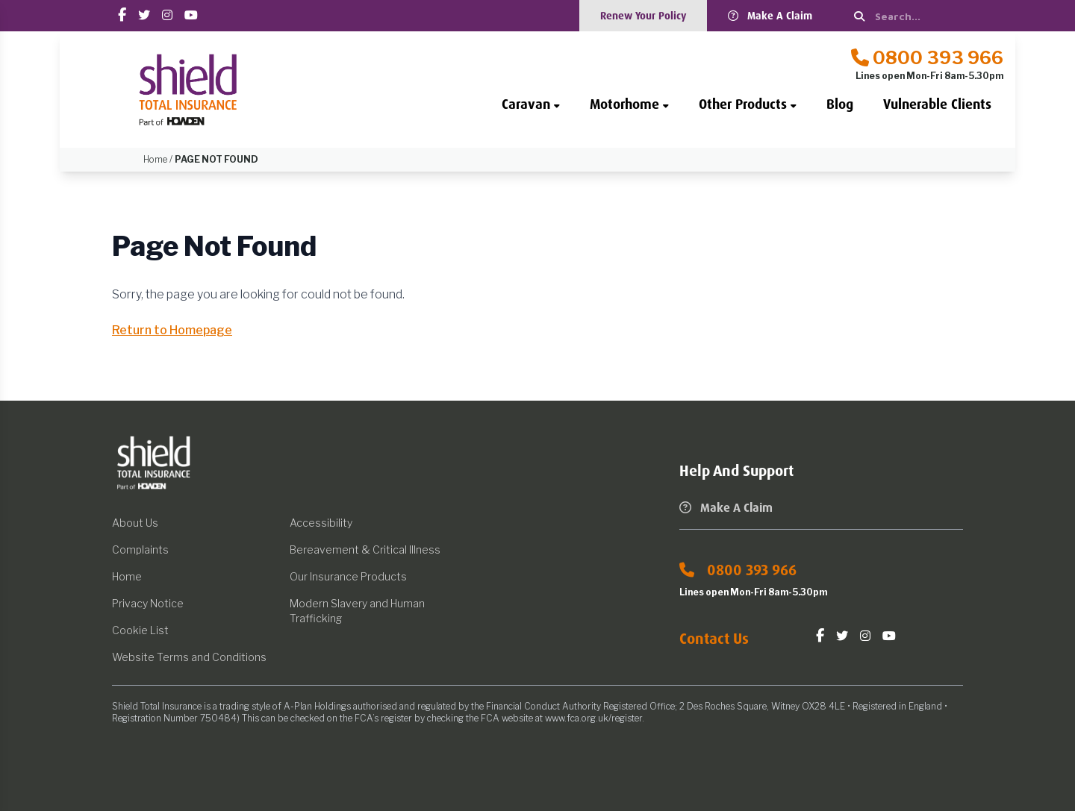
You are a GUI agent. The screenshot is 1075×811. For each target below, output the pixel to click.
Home (127, 576)
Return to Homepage (172, 330)
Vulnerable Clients (937, 104)
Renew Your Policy (643, 15)
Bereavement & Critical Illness (365, 549)
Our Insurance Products (348, 576)
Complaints (140, 549)
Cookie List (140, 630)
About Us (135, 522)
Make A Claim (770, 15)
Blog (839, 104)
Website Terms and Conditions (189, 657)
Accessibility (321, 522)
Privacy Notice (148, 603)
